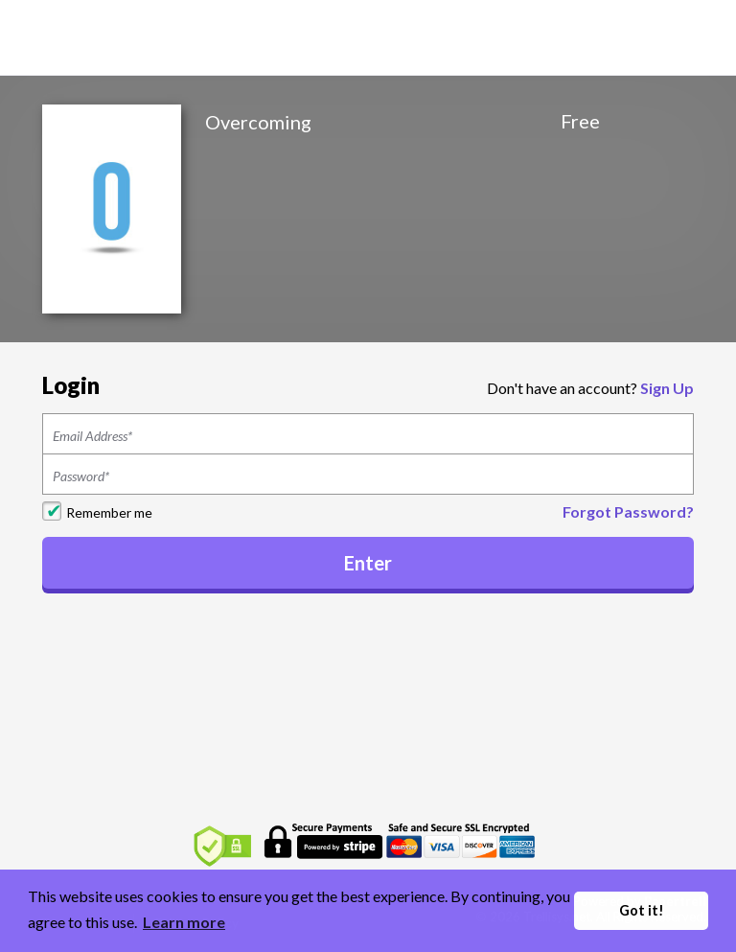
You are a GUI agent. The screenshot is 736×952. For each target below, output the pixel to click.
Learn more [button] (184, 922)
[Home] (114, 36)
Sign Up (667, 388)
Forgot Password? (628, 511)
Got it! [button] (641, 910)
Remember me (109, 512)
